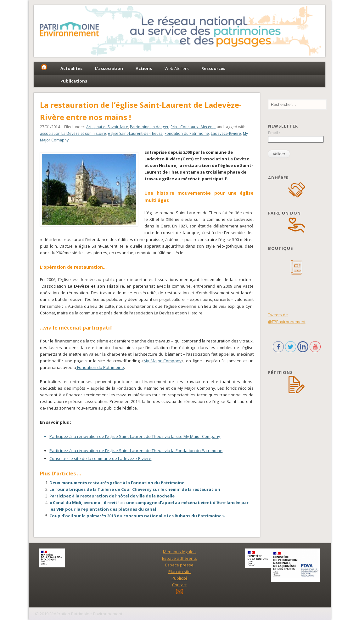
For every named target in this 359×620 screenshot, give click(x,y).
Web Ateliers (177, 68)
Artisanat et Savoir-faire (107, 126)
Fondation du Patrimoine (187, 133)
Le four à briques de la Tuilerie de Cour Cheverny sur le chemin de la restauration (134, 489)
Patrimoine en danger (149, 126)
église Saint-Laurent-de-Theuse (135, 133)
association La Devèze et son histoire (73, 133)
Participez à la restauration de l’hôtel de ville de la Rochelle (112, 496)
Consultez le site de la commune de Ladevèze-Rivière (100, 458)
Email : (274, 132)
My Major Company (162, 361)
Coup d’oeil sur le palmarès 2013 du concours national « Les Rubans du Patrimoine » (137, 516)
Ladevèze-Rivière (226, 133)
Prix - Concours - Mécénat (193, 126)
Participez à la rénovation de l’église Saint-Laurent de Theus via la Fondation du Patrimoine (135, 450)
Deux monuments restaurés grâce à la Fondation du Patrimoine (116, 482)
